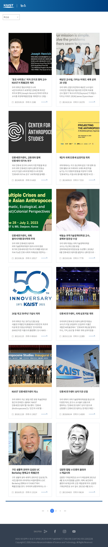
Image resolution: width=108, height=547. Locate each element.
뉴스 (23, 6)
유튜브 (74, 531)
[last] (65, 511)
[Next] (60, 511)
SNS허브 (38, 531)
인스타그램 (64, 531)
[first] (42, 511)
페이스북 (55, 531)
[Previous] (47, 511)
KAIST (9, 6)
